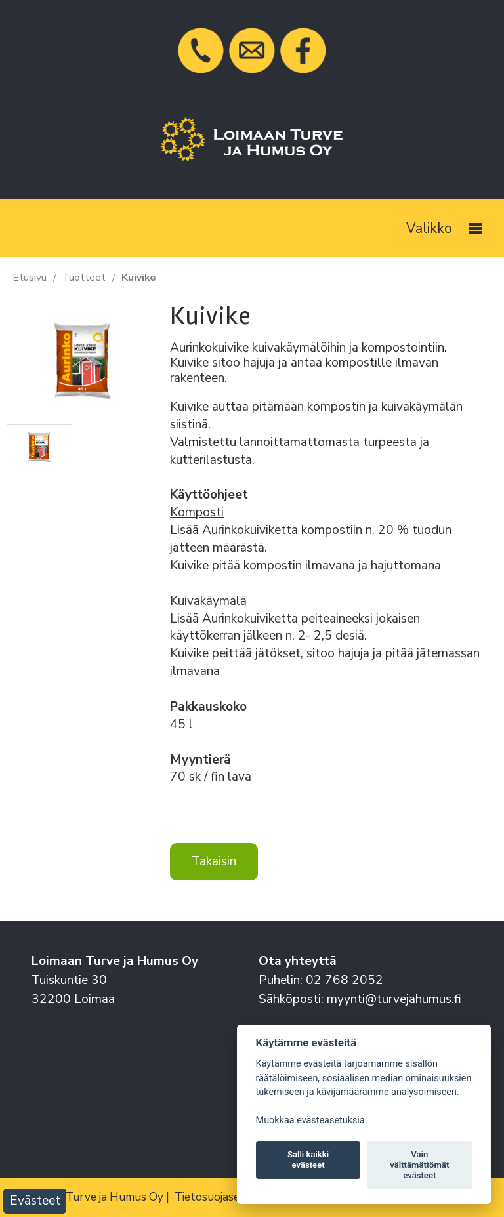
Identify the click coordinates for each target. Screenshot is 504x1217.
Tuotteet (84, 277)
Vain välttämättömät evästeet (419, 1164)
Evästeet (35, 1200)
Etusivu (29, 277)
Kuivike (138, 277)
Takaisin (214, 861)
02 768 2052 (344, 980)
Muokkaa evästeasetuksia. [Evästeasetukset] (312, 1120)
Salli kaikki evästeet (308, 1159)
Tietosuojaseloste (220, 1197)
